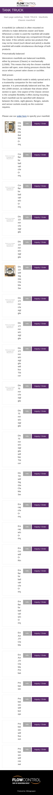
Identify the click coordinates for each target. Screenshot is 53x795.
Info (27, 123)
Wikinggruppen (31, 791)
